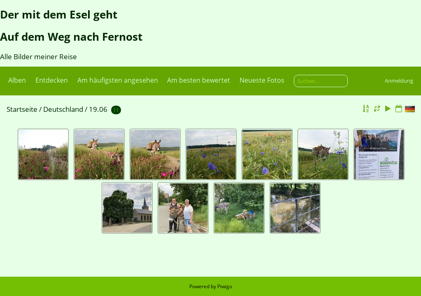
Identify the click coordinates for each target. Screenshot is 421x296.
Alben (17, 80)
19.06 (98, 109)
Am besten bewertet (198, 80)
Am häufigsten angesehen (117, 80)
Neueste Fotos (262, 80)
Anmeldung (399, 80)
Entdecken (51, 80)
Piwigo (224, 286)
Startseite (22, 109)
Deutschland (63, 109)
